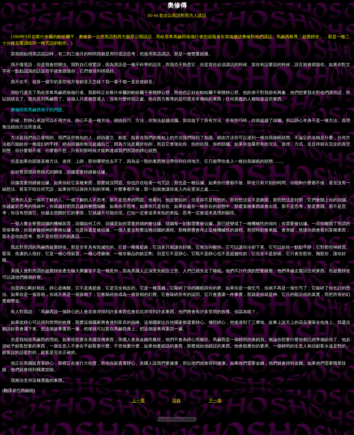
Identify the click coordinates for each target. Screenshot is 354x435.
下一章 (215, 400)
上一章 (138, 400)
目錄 (176, 400)
